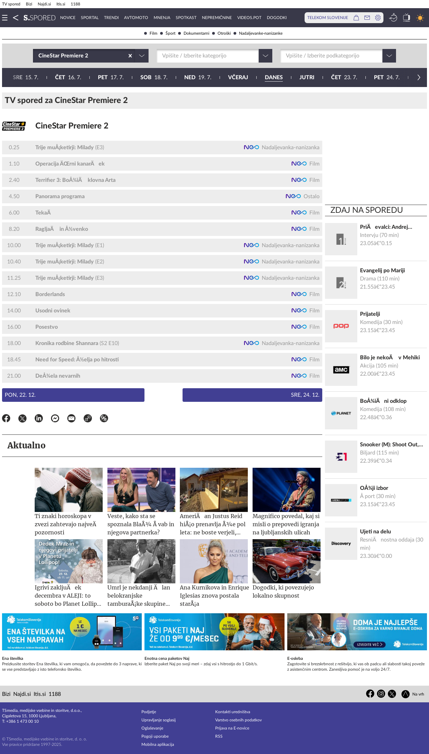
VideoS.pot (249, 18)
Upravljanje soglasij (158, 720)
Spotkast (186, 18)
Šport (167, 33)
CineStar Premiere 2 (71, 126)
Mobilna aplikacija (157, 744)
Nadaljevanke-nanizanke (258, 33)
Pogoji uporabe (155, 736)
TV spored (11, 4)
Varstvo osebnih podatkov (238, 720)
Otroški (221, 33)
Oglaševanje (152, 728)
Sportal (90, 18)
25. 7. (230, 77)
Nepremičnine (217, 18)
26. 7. (274, 77)
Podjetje (148, 712)
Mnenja (162, 18)
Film (150, 33)
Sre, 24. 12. (305, 395)
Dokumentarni (193, 33)
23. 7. (145, 77)
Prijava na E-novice (232, 728)
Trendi (111, 18)
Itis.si (60, 4)
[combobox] (39, 56)
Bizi (29, 4)
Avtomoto (136, 18)
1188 (75, 4)
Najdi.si (44, 4)
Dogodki (277, 18)
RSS (219, 736)
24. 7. (187, 77)
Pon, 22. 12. (20, 395)
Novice (67, 18)
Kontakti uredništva (232, 712)
